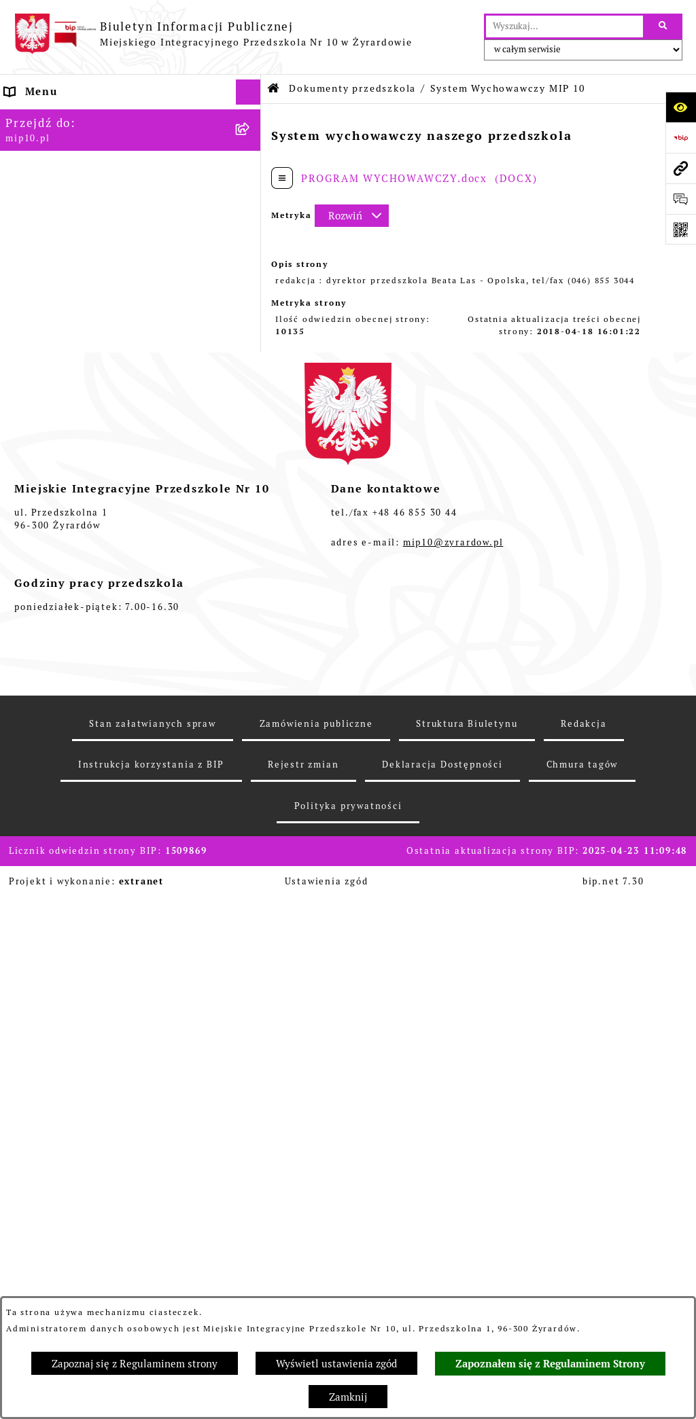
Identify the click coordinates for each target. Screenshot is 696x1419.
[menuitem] (130, 228)
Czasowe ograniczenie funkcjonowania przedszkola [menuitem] (116, 782)
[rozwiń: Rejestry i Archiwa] (251, 365)
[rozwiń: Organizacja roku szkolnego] (251, 749)
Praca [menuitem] (21, 646)
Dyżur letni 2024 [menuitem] (54, 826)
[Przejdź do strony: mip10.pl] (680, 168)
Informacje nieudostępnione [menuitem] (86, 672)
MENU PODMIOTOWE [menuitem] (65, 142)
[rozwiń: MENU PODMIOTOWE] (251, 142)
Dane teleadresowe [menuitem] (60, 117)
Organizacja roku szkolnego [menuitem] (85, 748)
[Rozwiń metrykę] (352, 215)
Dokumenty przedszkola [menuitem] (74, 193)
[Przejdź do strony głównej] (213, 34)
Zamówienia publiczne (316, 1281)
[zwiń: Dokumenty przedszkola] (251, 193)
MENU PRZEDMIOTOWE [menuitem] (72, 168)
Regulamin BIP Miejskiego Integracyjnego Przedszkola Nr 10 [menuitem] (102, 705)
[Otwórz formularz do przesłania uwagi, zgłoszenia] (680, 198)
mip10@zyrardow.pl (453, 1101)
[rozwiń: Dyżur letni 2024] (251, 827)
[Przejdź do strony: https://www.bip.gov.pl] (680, 137)
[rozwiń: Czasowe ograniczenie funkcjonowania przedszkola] (251, 775)
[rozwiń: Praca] (251, 647)
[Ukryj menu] (249, 92)
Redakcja (583, 1281)
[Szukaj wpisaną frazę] (663, 26)
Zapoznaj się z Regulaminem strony (135, 1363)
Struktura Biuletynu (466, 1281)
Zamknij (348, 1396)
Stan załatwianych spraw (152, 1281)
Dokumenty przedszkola (352, 88)
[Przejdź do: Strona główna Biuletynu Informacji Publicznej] (274, 88)
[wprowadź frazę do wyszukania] (564, 26)
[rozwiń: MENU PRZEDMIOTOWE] (251, 168)
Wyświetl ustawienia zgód (336, 1363)
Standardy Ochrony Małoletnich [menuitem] (97, 851)
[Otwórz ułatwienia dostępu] (680, 107)
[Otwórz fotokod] (680, 229)
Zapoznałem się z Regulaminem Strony (550, 1364)
